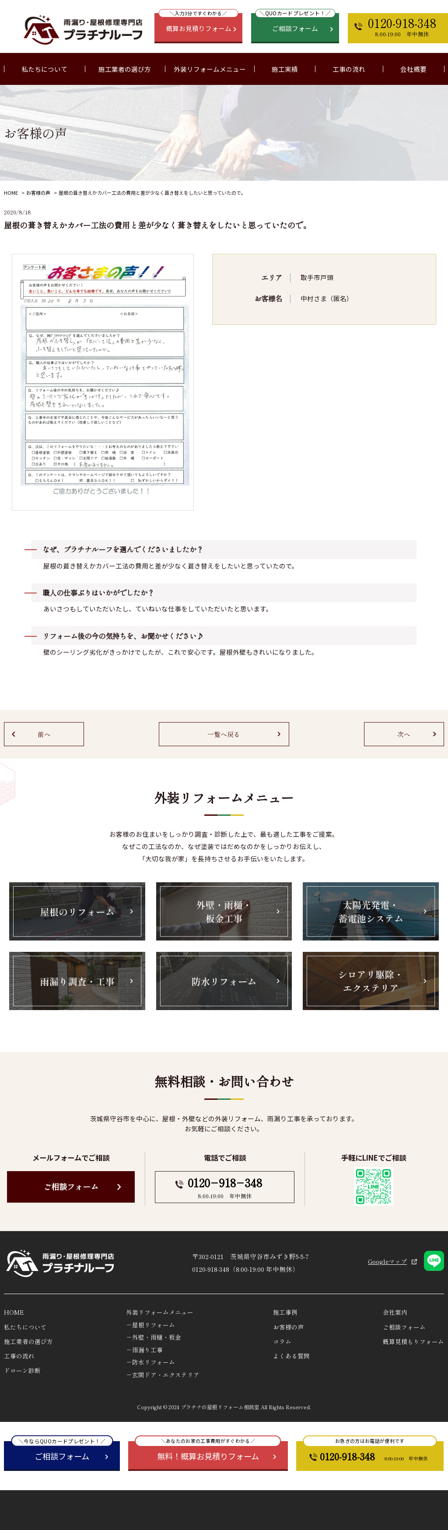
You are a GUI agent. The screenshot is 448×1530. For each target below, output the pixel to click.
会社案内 (395, 1312)
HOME (11, 192)
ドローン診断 (22, 1370)
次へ (403, 734)
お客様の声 (38, 192)
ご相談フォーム (70, 1186)
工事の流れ (348, 69)
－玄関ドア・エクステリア (163, 1374)
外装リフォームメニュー (159, 1312)
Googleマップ (387, 1261)
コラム (282, 1341)
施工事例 (285, 1312)
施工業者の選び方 (124, 69)
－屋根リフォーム (150, 1324)
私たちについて (25, 1327)
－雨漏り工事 (144, 1349)
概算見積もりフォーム (413, 1341)
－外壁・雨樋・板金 (153, 1337)
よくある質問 (291, 1355)
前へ (44, 734)
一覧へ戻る (223, 734)
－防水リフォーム (150, 1362)
